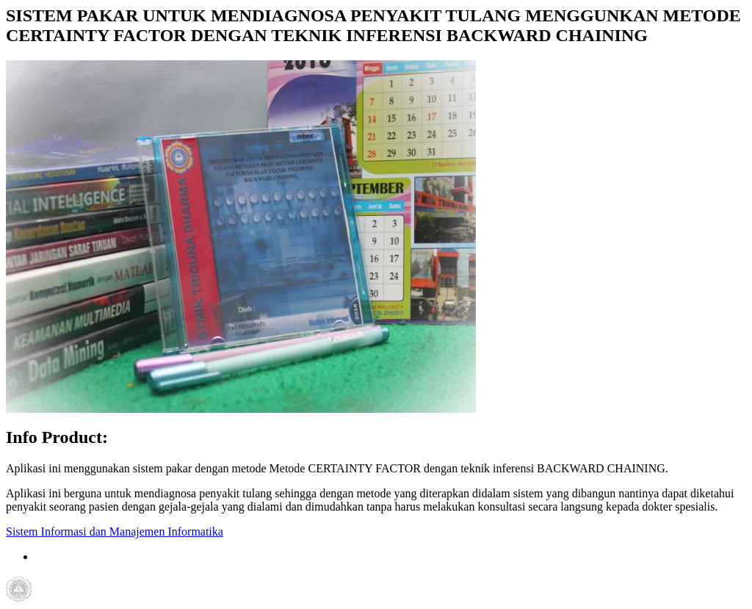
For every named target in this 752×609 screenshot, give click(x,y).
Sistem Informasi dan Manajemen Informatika (114, 531)
